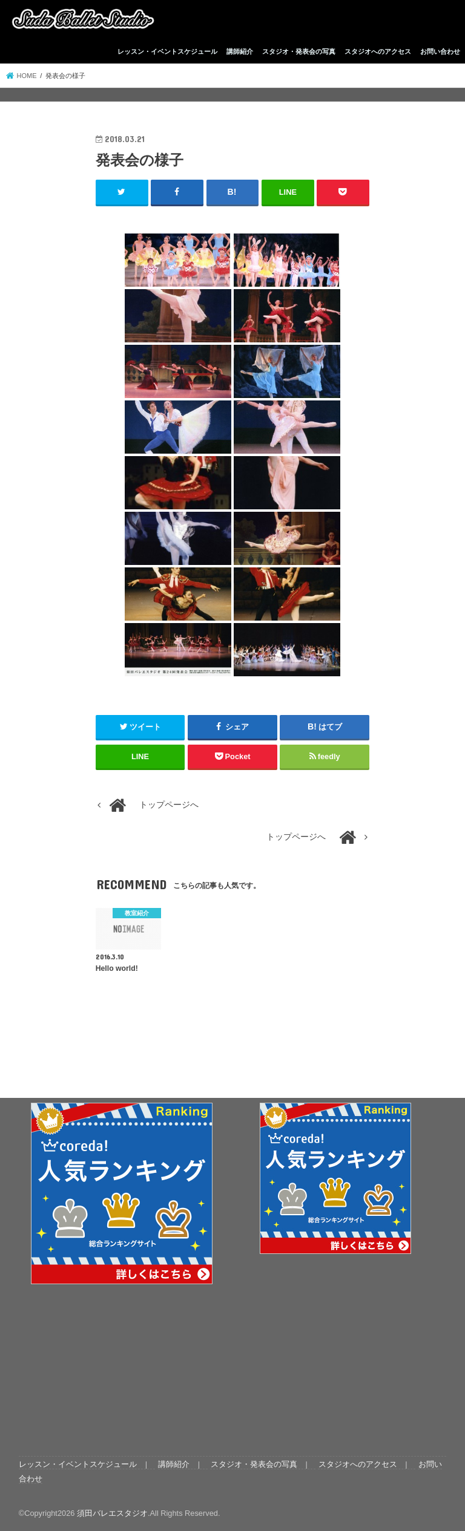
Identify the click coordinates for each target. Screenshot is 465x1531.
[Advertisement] (336, 1353)
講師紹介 (239, 51)
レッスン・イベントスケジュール (167, 51)
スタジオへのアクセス (378, 51)
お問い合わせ (440, 51)
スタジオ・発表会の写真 (298, 51)
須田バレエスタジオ (112, 1512)
